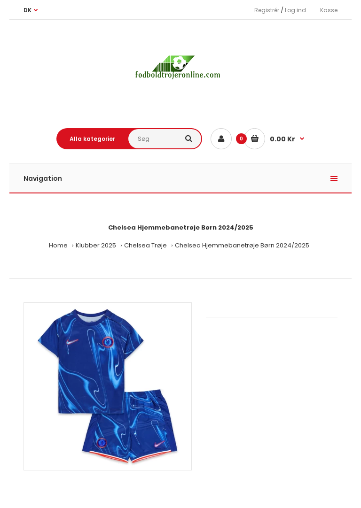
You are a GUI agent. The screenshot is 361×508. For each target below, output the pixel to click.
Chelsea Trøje (145, 245)
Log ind (295, 10)
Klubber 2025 (96, 245)
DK (27, 10)
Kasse (328, 10)
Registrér (266, 10)
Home (58, 245)
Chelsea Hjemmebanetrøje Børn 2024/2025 (242, 245)
